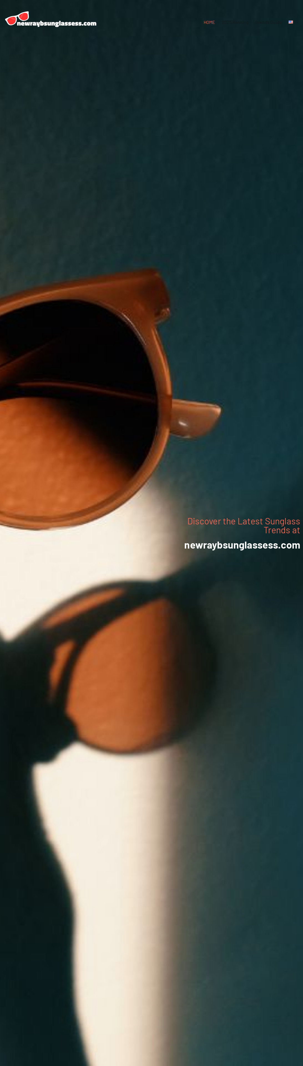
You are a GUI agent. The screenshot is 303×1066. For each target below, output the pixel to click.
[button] (296, 22)
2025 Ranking (235, 22)
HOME (209, 22)
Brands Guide (268, 22)
